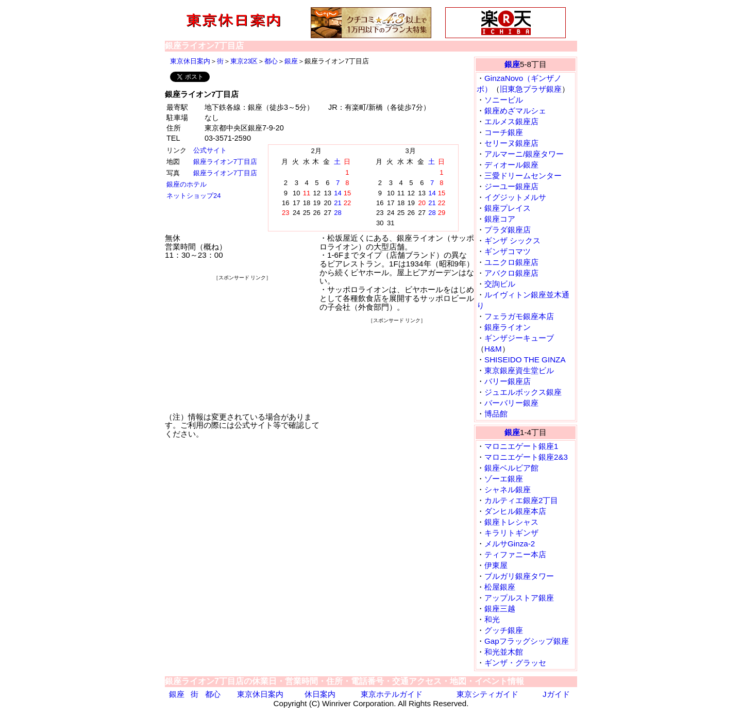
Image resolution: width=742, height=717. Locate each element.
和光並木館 (503, 651)
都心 (271, 61)
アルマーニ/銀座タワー (524, 153)
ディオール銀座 (511, 164)
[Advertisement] (242, 346)
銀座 (291, 61)
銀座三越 (499, 608)
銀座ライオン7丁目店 (225, 161)
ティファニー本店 (515, 554)
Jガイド (556, 694)
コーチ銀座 (503, 132)
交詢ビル (499, 283)
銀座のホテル (186, 184)
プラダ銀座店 (507, 229)
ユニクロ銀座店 (511, 262)
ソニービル (503, 99)
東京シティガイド (487, 694)
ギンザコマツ (507, 251)
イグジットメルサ (515, 197)
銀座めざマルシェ (515, 110)
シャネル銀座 (507, 489)
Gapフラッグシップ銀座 (526, 641)
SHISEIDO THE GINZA (525, 359)
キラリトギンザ (511, 532)
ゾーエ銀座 (503, 478)
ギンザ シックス (512, 240)
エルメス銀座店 (511, 121)
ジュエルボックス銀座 (523, 392)
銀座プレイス (507, 208)
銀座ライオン (507, 327)
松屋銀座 (499, 586)
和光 (492, 619)
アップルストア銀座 (519, 597)
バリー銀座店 (507, 381)
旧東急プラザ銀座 (531, 89)
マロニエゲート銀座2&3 (526, 457)
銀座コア (499, 218)
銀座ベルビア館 (511, 467)
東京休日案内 (190, 61)
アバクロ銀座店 (511, 273)
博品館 (496, 413)
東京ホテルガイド (392, 694)
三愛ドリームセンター (523, 175)
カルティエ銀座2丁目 (521, 500)
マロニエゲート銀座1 (521, 446)
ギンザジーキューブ (519, 338)
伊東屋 (496, 565)
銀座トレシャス (511, 522)
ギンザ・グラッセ (515, 662)
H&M (493, 348)
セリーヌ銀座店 (511, 143)
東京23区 (244, 61)
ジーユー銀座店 (511, 186)
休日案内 (320, 694)
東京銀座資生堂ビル (519, 370)
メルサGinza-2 (509, 543)
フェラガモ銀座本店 (519, 316)
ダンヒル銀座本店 (515, 511)
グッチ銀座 (503, 630)
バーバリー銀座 (511, 402)
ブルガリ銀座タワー (519, 576)
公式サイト (210, 150)
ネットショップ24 (193, 195)
